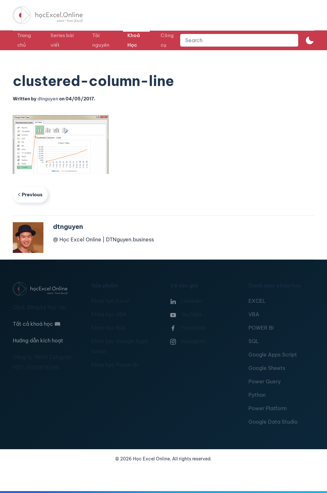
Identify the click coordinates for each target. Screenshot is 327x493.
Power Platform (267, 408)
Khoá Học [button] (133, 40)
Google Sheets (266, 368)
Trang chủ (24, 40)
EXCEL (257, 301)
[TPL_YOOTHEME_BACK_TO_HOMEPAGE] (54, 15)
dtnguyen (47, 99)
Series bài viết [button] (62, 40)
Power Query (264, 381)
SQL (253, 341)
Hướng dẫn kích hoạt (38, 340)
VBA (253, 314)
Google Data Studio (273, 422)
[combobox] (239, 40)
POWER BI (261, 328)
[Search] (239, 40)
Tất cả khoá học (37, 324)
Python (257, 395)
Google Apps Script (272, 354)
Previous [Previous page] (30, 195)
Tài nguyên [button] (101, 40)
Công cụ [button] (167, 40)
